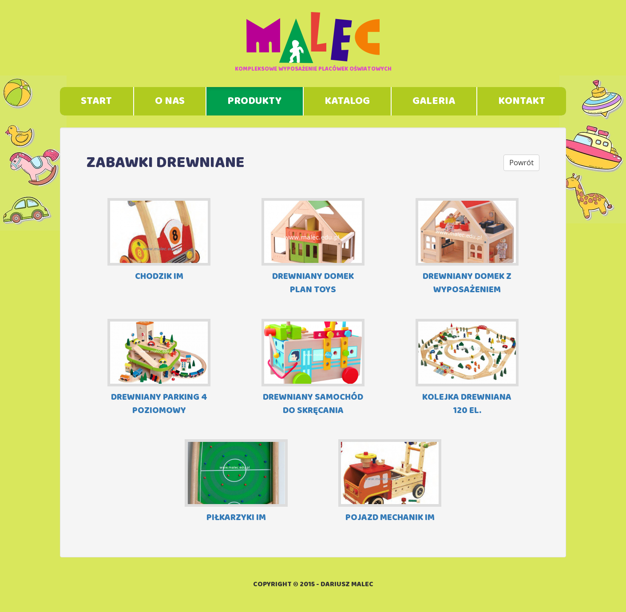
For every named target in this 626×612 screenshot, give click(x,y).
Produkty (254, 101)
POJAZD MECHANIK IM (389, 482)
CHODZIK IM (158, 241)
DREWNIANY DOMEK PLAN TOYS (313, 247)
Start (96, 101)
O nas (170, 101)
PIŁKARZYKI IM (236, 482)
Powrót (521, 162)
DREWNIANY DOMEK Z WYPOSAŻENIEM (467, 247)
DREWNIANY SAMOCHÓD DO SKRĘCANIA (313, 368)
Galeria (433, 101)
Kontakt (521, 101)
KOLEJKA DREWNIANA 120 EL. (467, 368)
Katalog (347, 101)
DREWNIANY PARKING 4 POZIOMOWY (158, 368)
